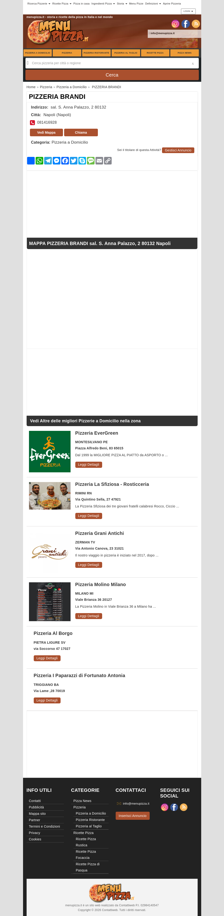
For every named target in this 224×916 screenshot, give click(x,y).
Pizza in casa (81, 3)
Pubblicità (36, 807)
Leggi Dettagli (88, 464)
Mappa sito (37, 814)
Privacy (34, 833)
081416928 (47, 122)
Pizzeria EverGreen (96, 433)
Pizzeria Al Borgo (53, 633)
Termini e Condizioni (44, 826)
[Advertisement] (112, 204)
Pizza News (184, 53)
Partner (34, 820)
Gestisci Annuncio (178, 150)
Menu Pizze (136, 3)
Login (188, 11)
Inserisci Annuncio (133, 816)
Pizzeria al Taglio (125, 53)
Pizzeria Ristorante (96, 53)
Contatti (35, 801)
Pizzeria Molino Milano (100, 584)
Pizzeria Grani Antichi (99, 533)
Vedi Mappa (46, 132)
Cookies (35, 839)
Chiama (81, 132)
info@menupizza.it (162, 33)
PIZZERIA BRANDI (57, 96)
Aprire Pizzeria (172, 3)
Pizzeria (67, 53)
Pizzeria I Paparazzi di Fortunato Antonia (79, 675)
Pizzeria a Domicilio (37, 53)
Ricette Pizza (155, 53)
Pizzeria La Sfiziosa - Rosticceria (112, 484)
